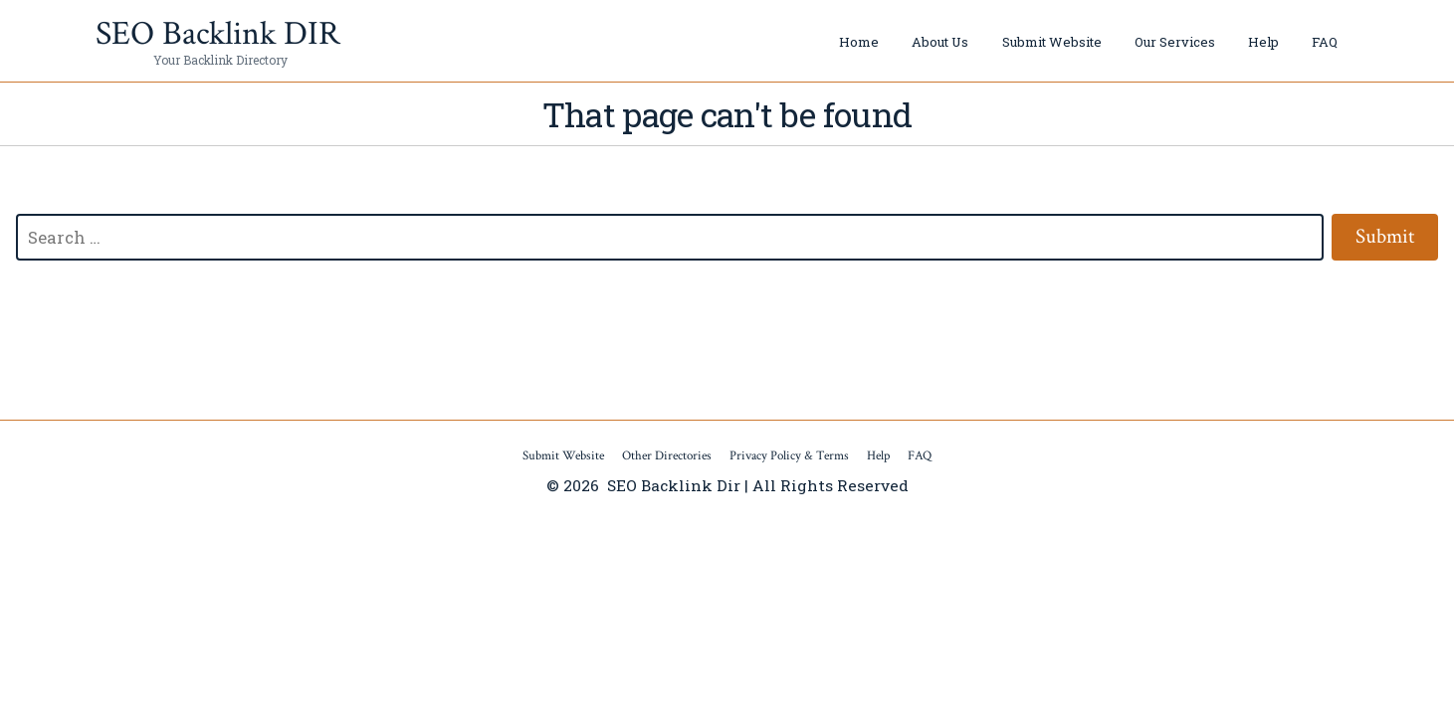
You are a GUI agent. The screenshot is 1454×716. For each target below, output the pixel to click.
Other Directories (667, 456)
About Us (940, 42)
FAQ (1325, 42)
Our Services (1175, 42)
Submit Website (1052, 42)
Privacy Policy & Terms (789, 456)
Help (1263, 42)
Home (859, 42)
